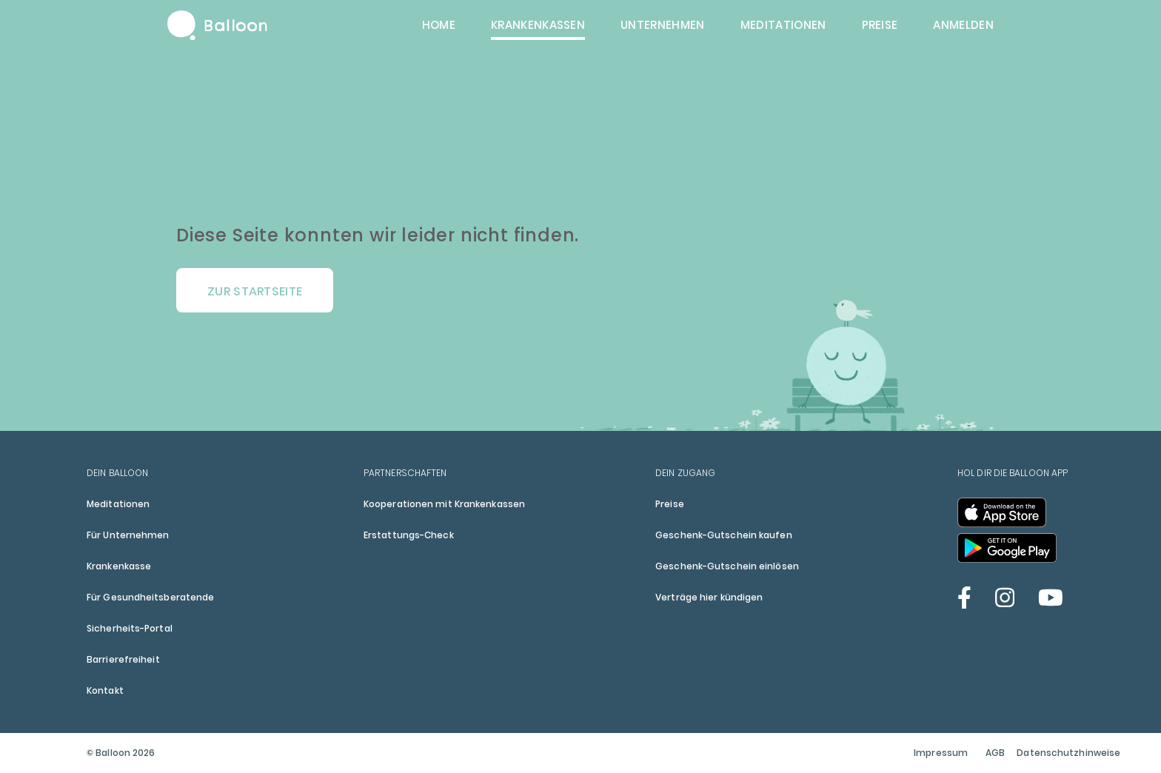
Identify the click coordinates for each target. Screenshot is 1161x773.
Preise (880, 25)
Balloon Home (217, 25)
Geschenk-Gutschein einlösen (727, 566)
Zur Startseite (254, 291)
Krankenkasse (119, 566)
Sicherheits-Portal (130, 628)
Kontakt (105, 690)
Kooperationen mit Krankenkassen (444, 504)
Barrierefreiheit (123, 659)
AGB (995, 752)
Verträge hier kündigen (709, 597)
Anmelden (963, 25)
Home (438, 25)
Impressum (941, 752)
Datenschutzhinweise (1068, 752)
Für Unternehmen (128, 535)
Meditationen (783, 25)
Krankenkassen (538, 25)
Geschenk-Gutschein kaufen (723, 535)
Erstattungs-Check (409, 535)
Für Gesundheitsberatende (150, 597)
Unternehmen (662, 25)
